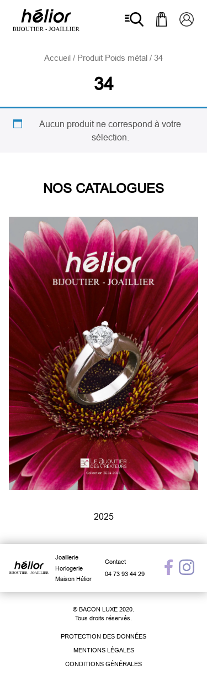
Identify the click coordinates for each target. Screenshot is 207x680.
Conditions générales (103, 664)
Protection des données (103, 636)
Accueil (57, 57)
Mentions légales (103, 650)
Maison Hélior (73, 579)
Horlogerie (69, 568)
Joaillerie (66, 557)
